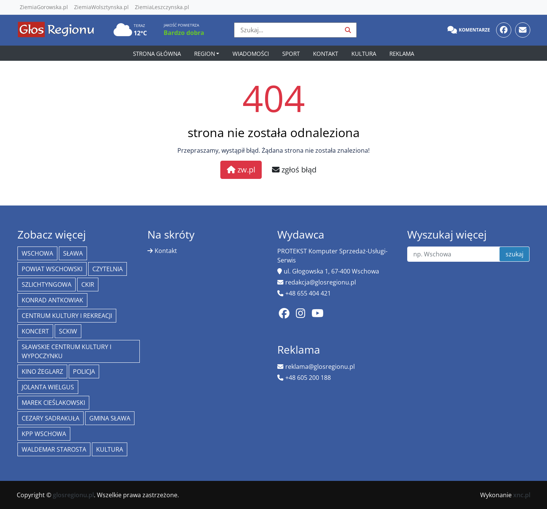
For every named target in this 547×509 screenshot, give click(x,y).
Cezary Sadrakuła (50, 418)
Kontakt (325, 53)
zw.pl (241, 169)
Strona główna (157, 53)
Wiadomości (250, 53)
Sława (73, 253)
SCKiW (68, 331)
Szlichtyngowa (46, 284)
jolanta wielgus (48, 387)
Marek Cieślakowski (53, 402)
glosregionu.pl (73, 495)
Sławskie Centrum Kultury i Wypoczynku (66, 351)
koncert (35, 331)
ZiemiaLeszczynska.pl (162, 7)
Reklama (401, 53)
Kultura (363, 53)
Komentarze (468, 30)
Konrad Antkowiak (52, 300)
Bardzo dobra (184, 32)
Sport (291, 53)
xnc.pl (521, 495)
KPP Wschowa (44, 434)
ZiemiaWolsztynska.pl (101, 7)
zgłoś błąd (294, 169)
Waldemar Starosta (54, 449)
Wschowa (37, 253)
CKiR (87, 284)
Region (204, 53)
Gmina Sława (109, 418)
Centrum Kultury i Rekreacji (67, 315)
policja (84, 371)
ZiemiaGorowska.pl (44, 7)
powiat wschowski (52, 269)
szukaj (514, 254)
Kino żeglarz (42, 371)
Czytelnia (107, 269)
